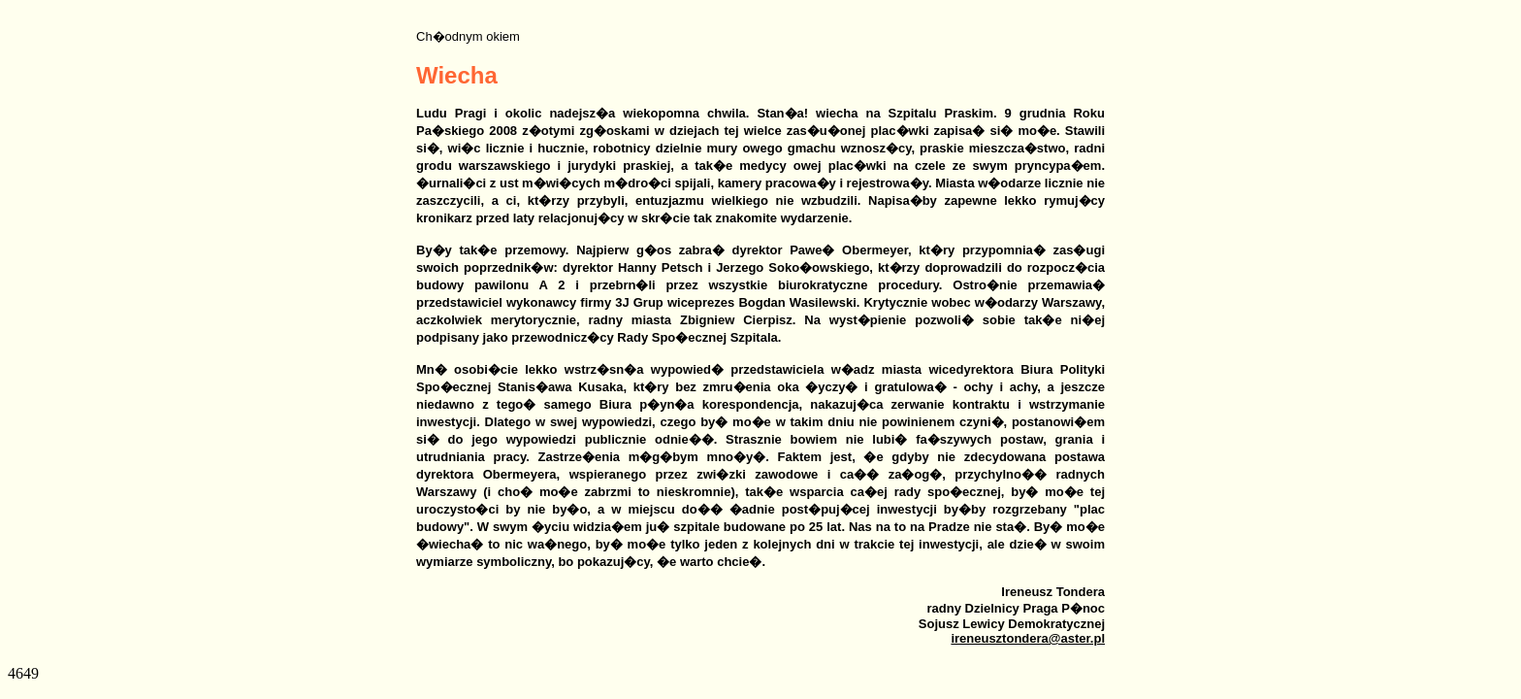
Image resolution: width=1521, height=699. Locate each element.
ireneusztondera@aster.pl (1028, 638)
